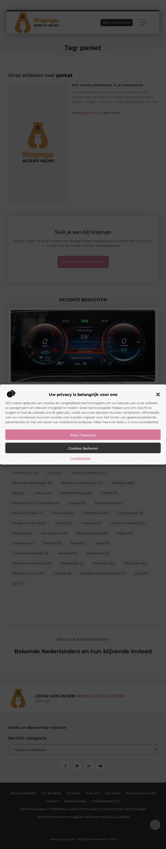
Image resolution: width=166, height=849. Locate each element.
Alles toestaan (83, 435)
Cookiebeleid (80, 458)
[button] (158, 394)
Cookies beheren (83, 448)
